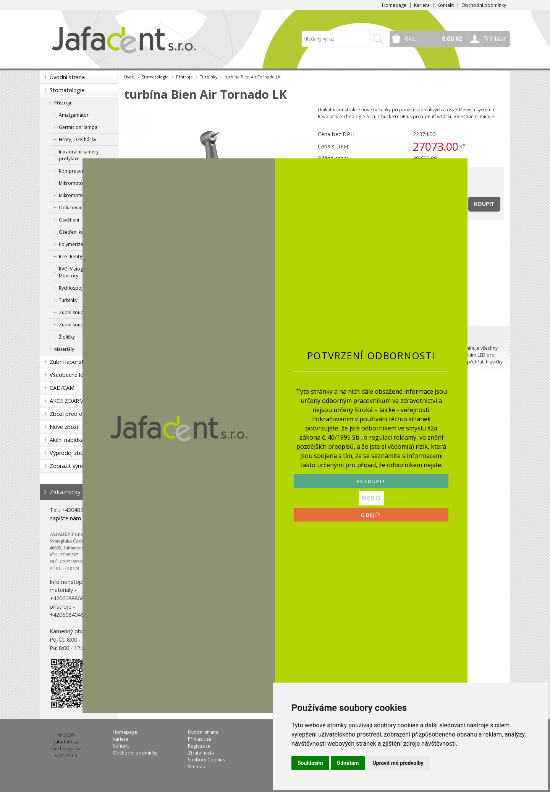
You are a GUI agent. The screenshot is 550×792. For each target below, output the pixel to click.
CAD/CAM (62, 387)
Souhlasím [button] (310, 763)
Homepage (394, 5)
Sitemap (196, 766)
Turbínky (208, 77)
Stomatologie (67, 90)
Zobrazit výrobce (71, 465)
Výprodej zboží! (69, 452)
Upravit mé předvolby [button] (397, 763)
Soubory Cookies (206, 759)
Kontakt (445, 5)
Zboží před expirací (74, 413)
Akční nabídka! (67, 439)
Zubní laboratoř (69, 361)
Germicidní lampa (78, 127)
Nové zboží (64, 426)
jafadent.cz (66, 741)
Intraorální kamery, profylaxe (79, 155)
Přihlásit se (199, 739)
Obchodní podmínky (483, 5)
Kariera (422, 5)
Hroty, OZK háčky (77, 139)
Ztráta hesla (201, 753)
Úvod (129, 77)
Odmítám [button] (348, 763)
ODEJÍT (371, 515)
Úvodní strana (67, 77)
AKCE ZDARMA (68, 400)
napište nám (65, 518)
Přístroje (63, 102)
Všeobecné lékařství (75, 374)
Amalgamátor (74, 115)
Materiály (64, 349)
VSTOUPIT (371, 481)
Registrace (199, 746)
